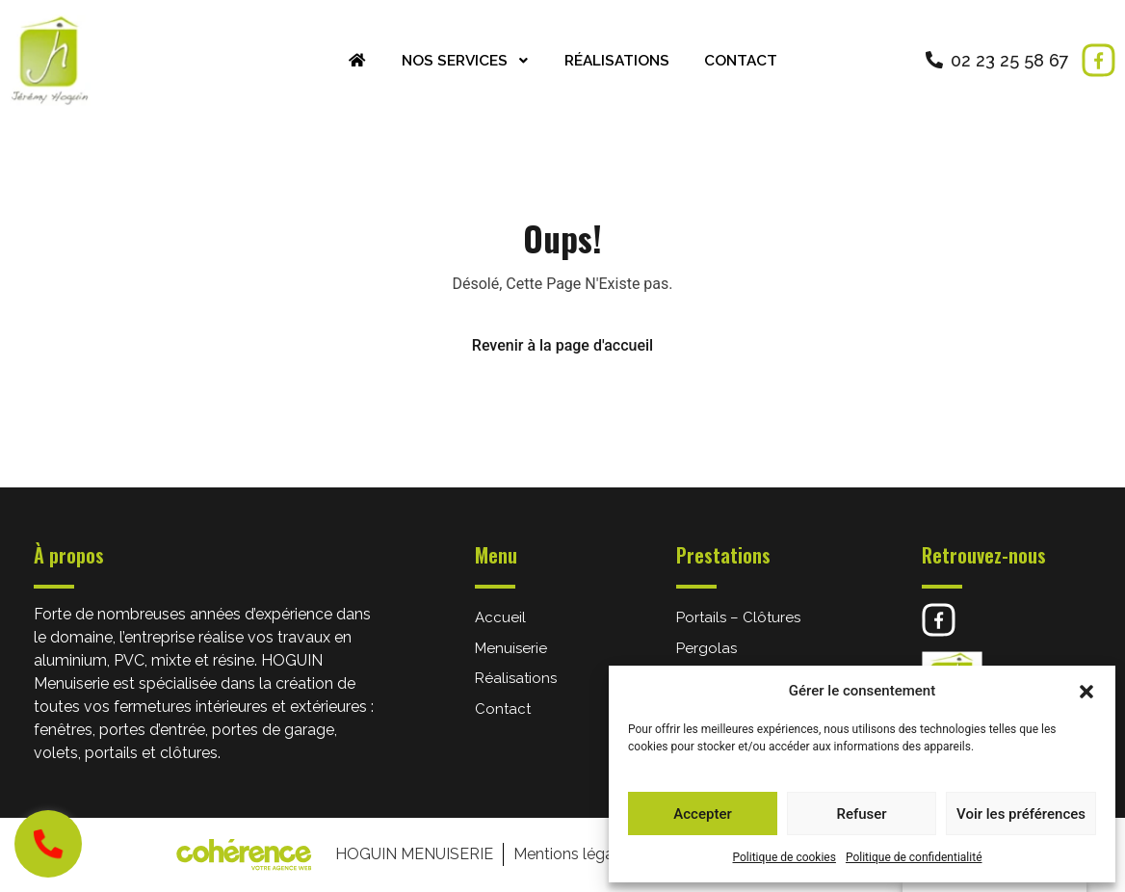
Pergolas (706, 648)
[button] (1086, 690)
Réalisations (618, 60)
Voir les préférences (1021, 814)
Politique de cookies (784, 857)
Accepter (702, 814)
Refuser (861, 814)
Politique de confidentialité (914, 857)
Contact (746, 60)
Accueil (500, 617)
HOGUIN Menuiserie (412, 854)
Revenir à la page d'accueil (562, 345)
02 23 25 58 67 (1010, 60)
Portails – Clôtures (738, 617)
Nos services (462, 60)
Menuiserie (511, 648)
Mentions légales (572, 854)
